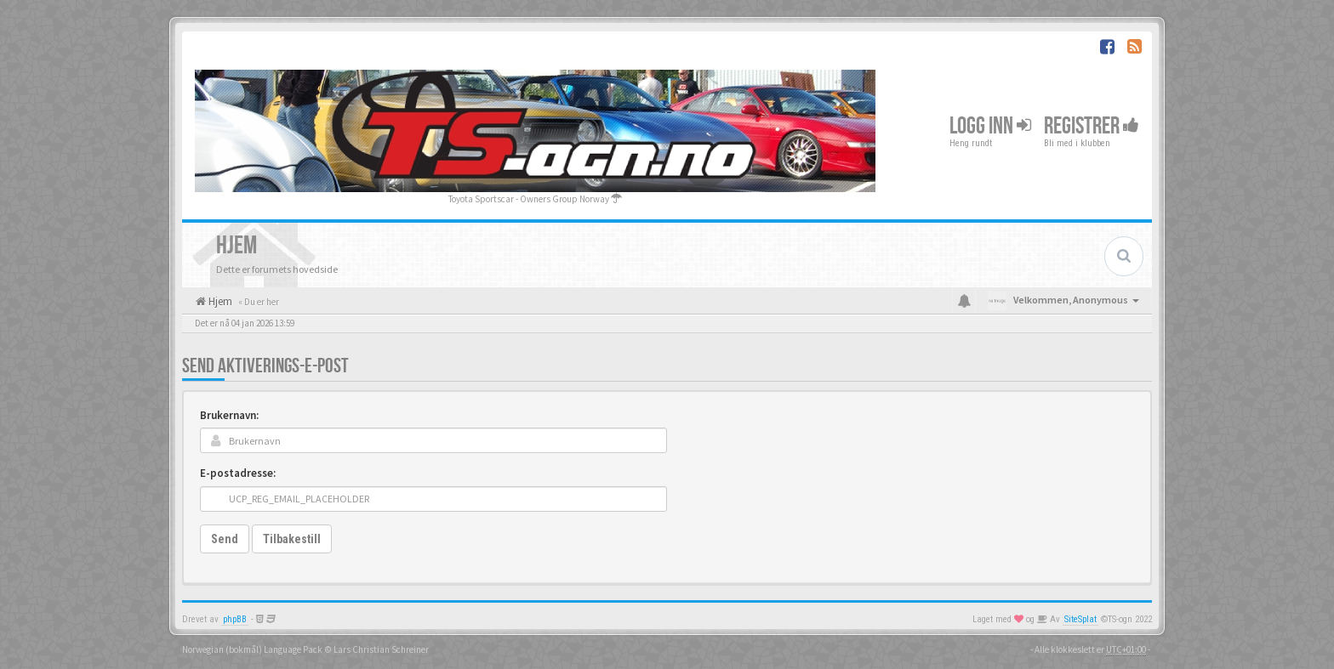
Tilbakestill (292, 539)
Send (224, 539)
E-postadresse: (238, 473)
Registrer (1091, 126)
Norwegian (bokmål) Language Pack (252, 649)
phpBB (235, 619)
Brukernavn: (229, 415)
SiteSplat (1080, 619)
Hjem (219, 301)
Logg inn (990, 126)
